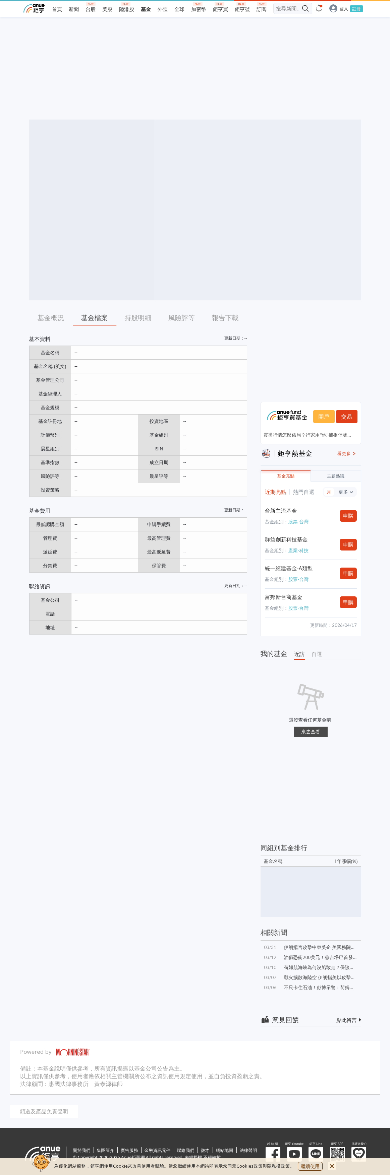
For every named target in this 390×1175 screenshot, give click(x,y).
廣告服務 (129, 1150)
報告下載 (225, 317)
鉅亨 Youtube (294, 1154)
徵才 (205, 1150)
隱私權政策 (278, 1166)
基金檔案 (94, 317)
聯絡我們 (185, 1150)
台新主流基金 (281, 510)
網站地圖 (224, 1150)
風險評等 (181, 317)
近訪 (299, 654)
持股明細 (138, 317)
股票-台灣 (298, 521)
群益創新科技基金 (286, 539)
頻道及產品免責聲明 (44, 1111)
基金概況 (51, 317)
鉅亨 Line (316, 1154)
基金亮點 (285, 476)
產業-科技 (298, 550)
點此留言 (347, 1020)
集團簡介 (105, 1150)
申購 (348, 515)
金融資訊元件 (158, 1150)
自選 (317, 654)
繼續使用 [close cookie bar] (310, 1166)
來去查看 (310, 731)
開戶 (324, 416)
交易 (346, 416)
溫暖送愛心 (358, 1154)
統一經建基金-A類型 (289, 568)
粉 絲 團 (273, 1154)
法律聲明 (248, 1150)
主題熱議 (335, 476)
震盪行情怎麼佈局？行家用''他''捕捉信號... (307, 435)
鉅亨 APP (337, 1154)
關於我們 (82, 1150)
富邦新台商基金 (283, 597)
